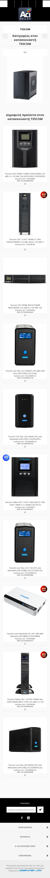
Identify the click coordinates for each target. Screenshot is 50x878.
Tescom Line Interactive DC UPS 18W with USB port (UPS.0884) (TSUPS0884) (25, 634)
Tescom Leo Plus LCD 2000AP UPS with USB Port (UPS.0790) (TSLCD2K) (25, 372)
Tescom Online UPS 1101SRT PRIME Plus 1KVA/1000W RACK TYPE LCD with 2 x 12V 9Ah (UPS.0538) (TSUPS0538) (25, 702)
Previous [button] (5, 35)
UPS (25, 52)
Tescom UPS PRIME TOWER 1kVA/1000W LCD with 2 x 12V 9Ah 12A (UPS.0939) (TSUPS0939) (25, 175)
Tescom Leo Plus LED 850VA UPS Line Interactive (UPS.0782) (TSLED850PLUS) (25, 766)
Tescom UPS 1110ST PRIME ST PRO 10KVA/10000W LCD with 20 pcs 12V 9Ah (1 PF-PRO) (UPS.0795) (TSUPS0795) (25, 242)
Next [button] (44, 35)
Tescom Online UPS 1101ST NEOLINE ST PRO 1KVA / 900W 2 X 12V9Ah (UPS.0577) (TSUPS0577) (25, 505)
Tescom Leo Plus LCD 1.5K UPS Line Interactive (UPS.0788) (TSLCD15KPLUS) (25, 569)
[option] (25, 78)
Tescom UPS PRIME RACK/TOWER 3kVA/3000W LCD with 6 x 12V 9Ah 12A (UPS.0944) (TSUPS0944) (25, 307)
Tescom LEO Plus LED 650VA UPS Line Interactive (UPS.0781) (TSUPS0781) (25, 437)
